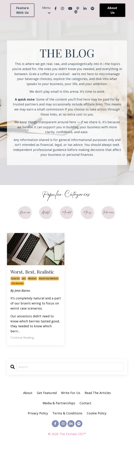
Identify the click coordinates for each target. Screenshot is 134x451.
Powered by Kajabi (67, 442)
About (27, 394)
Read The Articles (98, 394)
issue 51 (15, 280)
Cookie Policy (96, 415)
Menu (46, 10)
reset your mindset (48, 280)
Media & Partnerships (59, 405)
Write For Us (71, 394)
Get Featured (47, 394)
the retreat (17, 285)
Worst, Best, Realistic (34, 273)
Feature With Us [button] (22, 10)
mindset (32, 280)
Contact (85, 405)
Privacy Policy (38, 415)
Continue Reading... (22, 339)
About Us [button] (112, 10)
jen (23, 280)
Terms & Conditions (67, 415)
